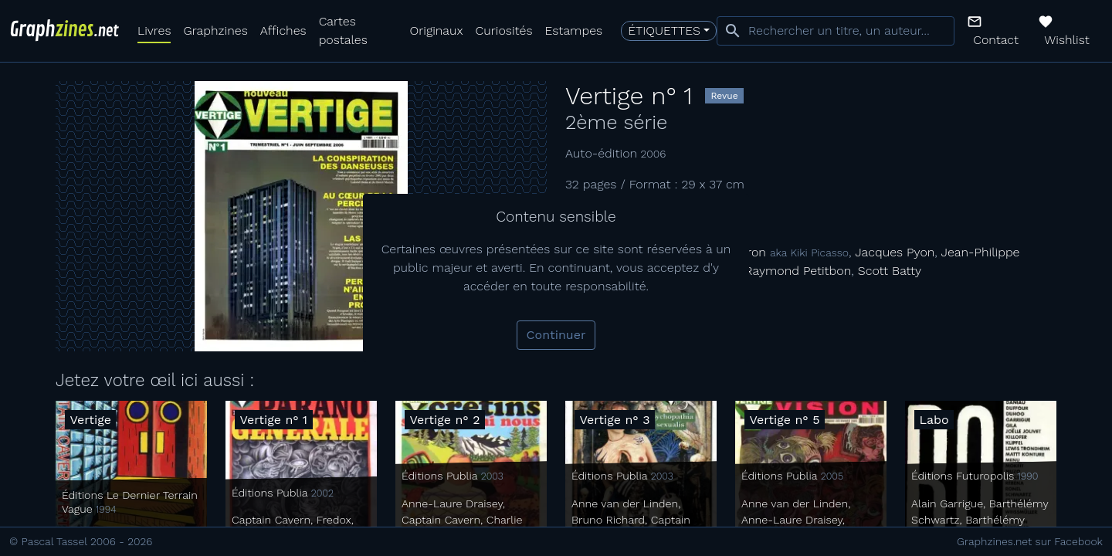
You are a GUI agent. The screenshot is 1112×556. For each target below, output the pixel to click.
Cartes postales (343, 30)
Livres (154, 30)
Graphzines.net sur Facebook (1030, 541)
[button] (996, 31)
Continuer (556, 334)
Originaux (436, 30)
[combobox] (835, 31)
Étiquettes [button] (664, 30)
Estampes (574, 30)
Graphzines (215, 30)
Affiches (283, 30)
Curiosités (504, 30)
